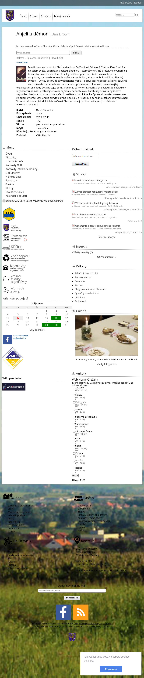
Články (78, 394)
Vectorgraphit (59, 626)
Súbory (81, 174)
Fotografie (80, 402)
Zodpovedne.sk (83, 277)
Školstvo (82, 523)
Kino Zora (80, 297)
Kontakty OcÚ (14, 165)
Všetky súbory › (107, 236)
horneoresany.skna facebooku (20, 336)
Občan (46, 16)
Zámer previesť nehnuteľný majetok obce (97, 191)
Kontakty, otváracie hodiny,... (22, 169)
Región (79, 467)
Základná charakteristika (20, 505)
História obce (13, 176)
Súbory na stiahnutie (86, 416)
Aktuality (11, 157)
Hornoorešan (14, 528)
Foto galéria (13, 521)
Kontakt (138, 2)
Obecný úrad (84, 505)
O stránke (107, 623)
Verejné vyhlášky (122, 232)
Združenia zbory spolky (19, 511)
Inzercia (81, 246)
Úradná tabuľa (14, 161)
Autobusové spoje (17, 568)
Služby (9, 188)
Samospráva (81, 424)
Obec (34, 16)
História (79, 460)
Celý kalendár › (37, 329)
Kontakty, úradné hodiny (90, 517)
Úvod (23, 16)
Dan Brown (22, 62)
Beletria (20, 57)
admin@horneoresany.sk (90, 623)
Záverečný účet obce (115, 187)
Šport (78, 445)
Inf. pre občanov (83, 431)
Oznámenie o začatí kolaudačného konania (97, 225)
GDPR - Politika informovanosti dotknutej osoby (101, 570)
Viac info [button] (89, 661)
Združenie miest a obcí (86, 273)
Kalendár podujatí (16, 196)
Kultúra (79, 453)
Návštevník (62, 16)
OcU (76, 623)
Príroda (11, 551)
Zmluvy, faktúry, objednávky (92, 514)
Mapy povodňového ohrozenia (90, 289)
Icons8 (68, 626)
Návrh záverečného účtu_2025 (91, 180)
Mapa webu (126, 2)
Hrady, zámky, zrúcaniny (20, 555)
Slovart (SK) (57, 57)
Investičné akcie (15, 192)
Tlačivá (81, 511)
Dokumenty (13, 173)
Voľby (130, 221)
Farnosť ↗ (12, 180)
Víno (9, 558)
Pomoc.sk (80, 281)
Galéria (10, 184)
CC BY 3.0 (105, 626)
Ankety (78, 409)
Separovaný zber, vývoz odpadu (94, 520)
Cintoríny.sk (81, 301)
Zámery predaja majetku (115, 198)
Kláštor (81, 530)
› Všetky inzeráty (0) (82, 252)
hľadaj (76, 53)
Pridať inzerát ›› (106, 256)
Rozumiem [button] (111, 669)
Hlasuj (75, 475)
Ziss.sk (78, 285)
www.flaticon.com (83, 626)
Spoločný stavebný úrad (87, 293)
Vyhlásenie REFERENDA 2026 (90, 214)
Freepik (50, 626)
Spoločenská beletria (37, 57)
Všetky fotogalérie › (106, 364)
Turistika (12, 548)
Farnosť (82, 527)
